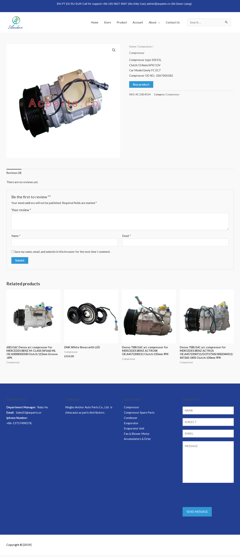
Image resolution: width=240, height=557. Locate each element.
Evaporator (131, 424)
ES (68, 3)
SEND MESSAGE (197, 513)
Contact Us (173, 22)
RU (73, 3)
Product (122, 22)
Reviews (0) (14, 172)
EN (59, 3)
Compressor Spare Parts (139, 413)
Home (94, 22)
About (152, 22)
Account (138, 22)
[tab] (14, 173)
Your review (21, 210)
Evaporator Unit (134, 429)
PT (63, 3)
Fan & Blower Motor (137, 434)
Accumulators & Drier (137, 440)
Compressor (145, 46)
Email (126, 236)
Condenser (131, 419)
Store (107, 22)
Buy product (141, 84)
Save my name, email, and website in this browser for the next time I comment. (62, 252)
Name (15, 236)
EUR (79, 3)
